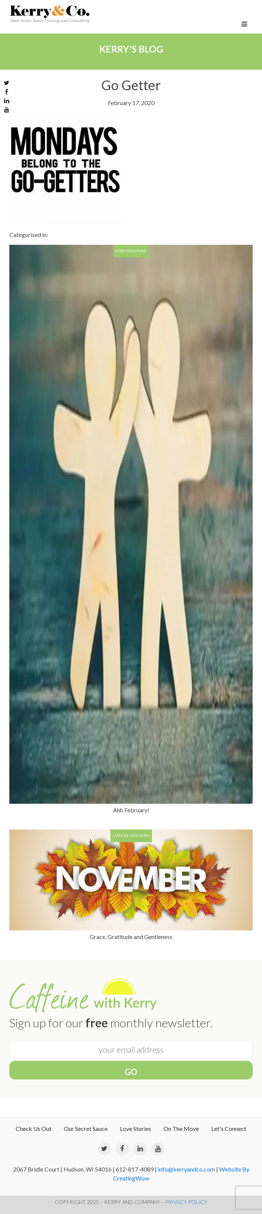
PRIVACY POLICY (186, 1202)
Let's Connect (228, 1128)
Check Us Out (34, 1128)
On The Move (181, 1128)
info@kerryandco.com (186, 1169)
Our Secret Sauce (85, 1128)
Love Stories (135, 1128)
